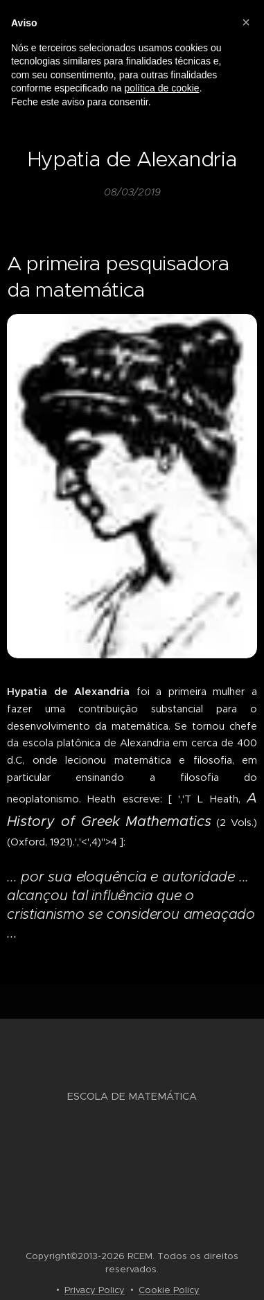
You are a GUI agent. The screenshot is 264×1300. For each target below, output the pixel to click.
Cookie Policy (169, 1290)
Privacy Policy (94, 1290)
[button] (246, 22)
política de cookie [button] (161, 88)
